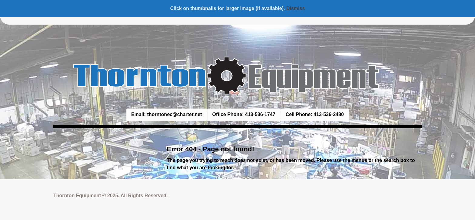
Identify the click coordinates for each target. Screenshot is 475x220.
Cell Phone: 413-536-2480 (315, 114)
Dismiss (295, 8)
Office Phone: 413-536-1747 (243, 114)
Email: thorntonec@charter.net (166, 114)
